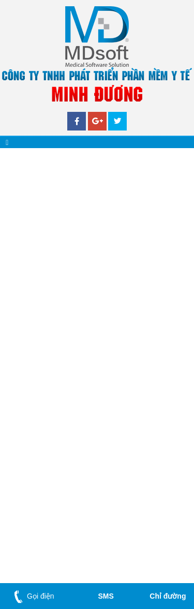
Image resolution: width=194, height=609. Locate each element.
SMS (105, 596)
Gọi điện (32, 596)
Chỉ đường (168, 596)
